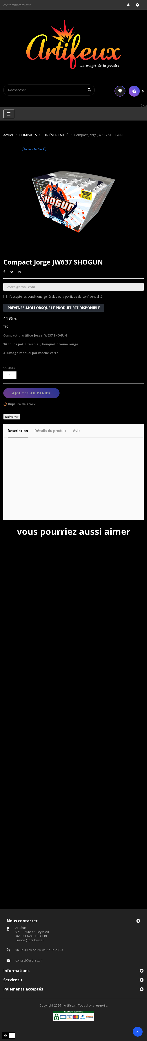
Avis (76, 430)
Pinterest (19, 272)
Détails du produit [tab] (50, 430)
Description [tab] (18, 430)
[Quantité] (9, 375)
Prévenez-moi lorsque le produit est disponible (54, 307)
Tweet (11, 272)
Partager (4, 272)
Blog (143, 105)
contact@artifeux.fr (17, 5)
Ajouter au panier (31, 393)
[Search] (49, 90)
